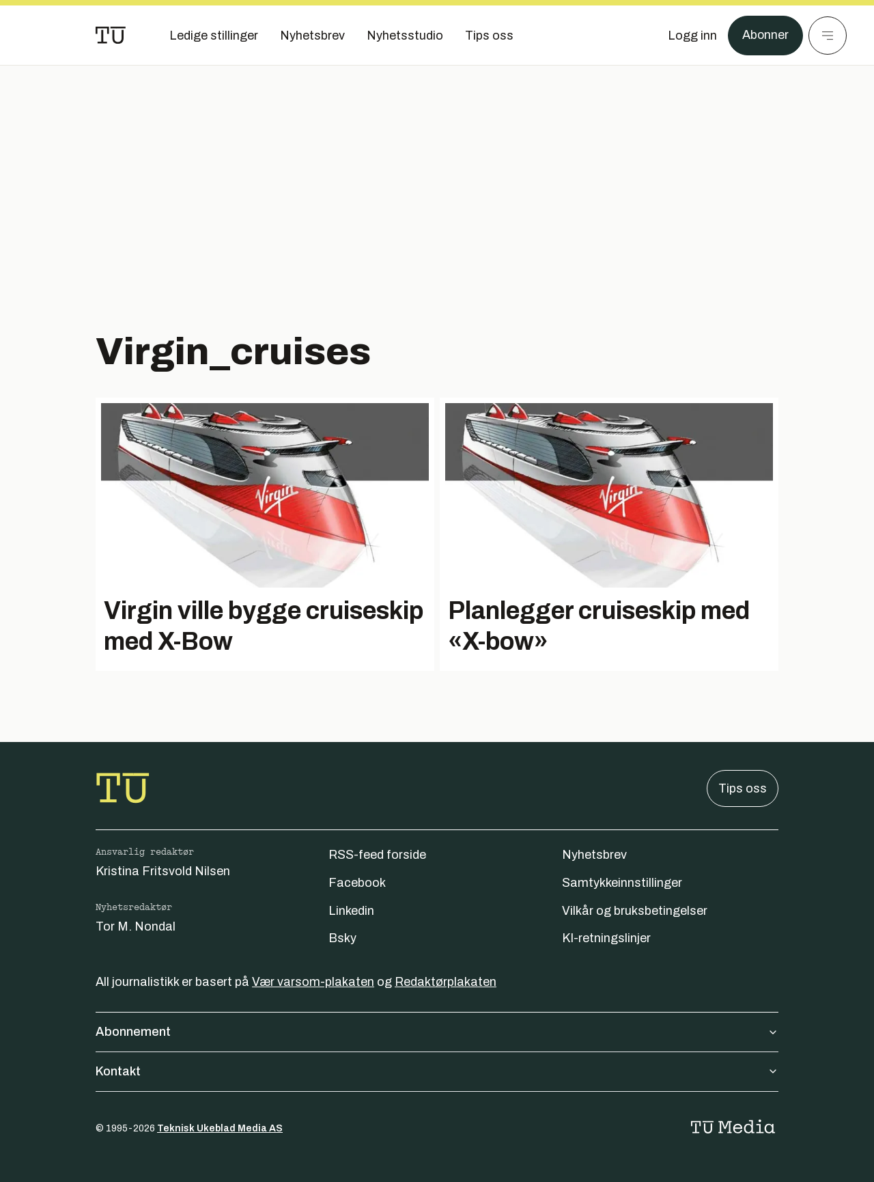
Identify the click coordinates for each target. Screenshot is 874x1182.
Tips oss (742, 788)
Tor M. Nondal (135, 926)
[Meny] (827, 35)
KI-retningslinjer (606, 938)
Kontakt (437, 1071)
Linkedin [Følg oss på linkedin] (351, 911)
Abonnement (437, 1032)
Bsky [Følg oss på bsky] (342, 938)
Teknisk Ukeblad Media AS (220, 1128)
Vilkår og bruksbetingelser (634, 911)
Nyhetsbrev (594, 855)
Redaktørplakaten (445, 982)
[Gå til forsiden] (111, 35)
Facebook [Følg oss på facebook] (357, 883)
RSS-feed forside (377, 855)
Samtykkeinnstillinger (622, 883)
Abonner (765, 35)
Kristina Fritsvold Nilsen (163, 871)
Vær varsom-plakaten (313, 982)
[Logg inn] (691, 35)
